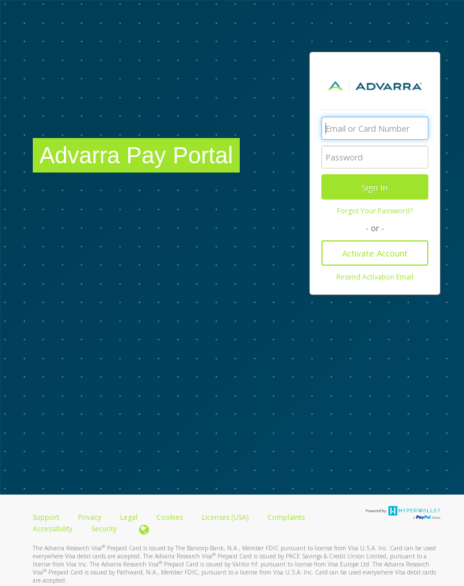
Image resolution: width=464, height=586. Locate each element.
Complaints (286, 517)
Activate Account (375, 253)
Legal (128, 517)
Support (46, 517)
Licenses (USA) (226, 517)
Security (104, 529)
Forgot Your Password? (375, 211)
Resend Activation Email (374, 277)
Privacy (89, 517)
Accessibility (52, 529)
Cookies (169, 517)
